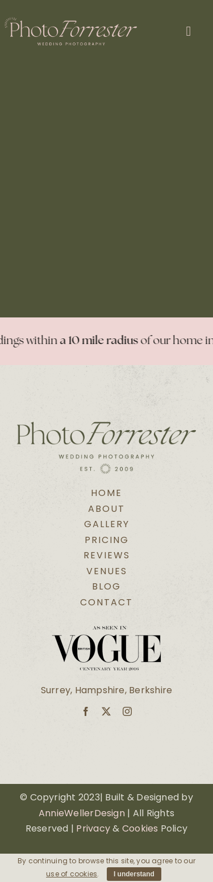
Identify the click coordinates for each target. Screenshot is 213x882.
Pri (82, 828)
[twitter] (106, 711)
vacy (99, 828)
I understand (134, 874)
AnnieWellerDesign (82, 813)
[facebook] (85, 711)
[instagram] (127, 711)
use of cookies (71, 874)
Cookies (140, 828)
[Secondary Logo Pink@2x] (71, 21)
